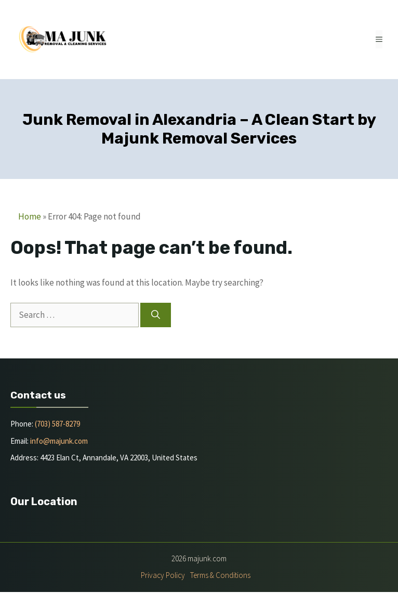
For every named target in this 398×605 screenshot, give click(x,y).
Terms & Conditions (220, 575)
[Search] (155, 315)
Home (29, 216)
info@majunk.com (59, 441)
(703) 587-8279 (57, 424)
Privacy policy (163, 575)
